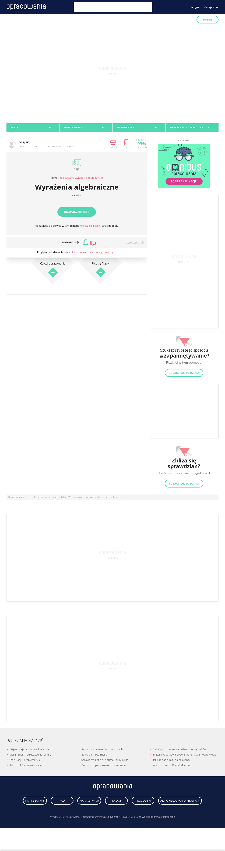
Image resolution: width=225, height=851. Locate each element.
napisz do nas (44, 804)
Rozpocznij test (76, 214)
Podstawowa (43, 499)
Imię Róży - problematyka (25, 762)
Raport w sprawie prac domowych (102, 751)
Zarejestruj (211, 7)
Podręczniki (70, 19)
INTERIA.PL (127, 833)
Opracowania (16, 19)
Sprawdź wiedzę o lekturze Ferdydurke (104, 762)
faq (78, 804)
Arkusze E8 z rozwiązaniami (26, 767)
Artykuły (91, 19)
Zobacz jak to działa (184, 375)
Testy (37, 19)
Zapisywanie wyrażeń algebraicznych (81, 179)
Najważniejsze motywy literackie (29, 751)
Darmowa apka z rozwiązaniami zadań (104, 767)
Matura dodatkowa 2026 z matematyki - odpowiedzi (184, 756)
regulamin (179, 804)
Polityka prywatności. (70, 833)
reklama (145, 804)
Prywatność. (51, 833)
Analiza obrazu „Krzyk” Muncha (171, 767)
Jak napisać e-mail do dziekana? (171, 762)
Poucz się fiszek (90, 227)
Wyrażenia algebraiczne (81, 499)
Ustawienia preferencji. (95, 833)
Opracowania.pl (16, 499)
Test (77, 171)
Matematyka (59, 499)
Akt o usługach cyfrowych (113, 816)
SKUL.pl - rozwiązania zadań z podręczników (179, 751)
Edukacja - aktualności (94, 756)
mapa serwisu (111, 804)
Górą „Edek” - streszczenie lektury (30, 756)
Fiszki (51, 19)
